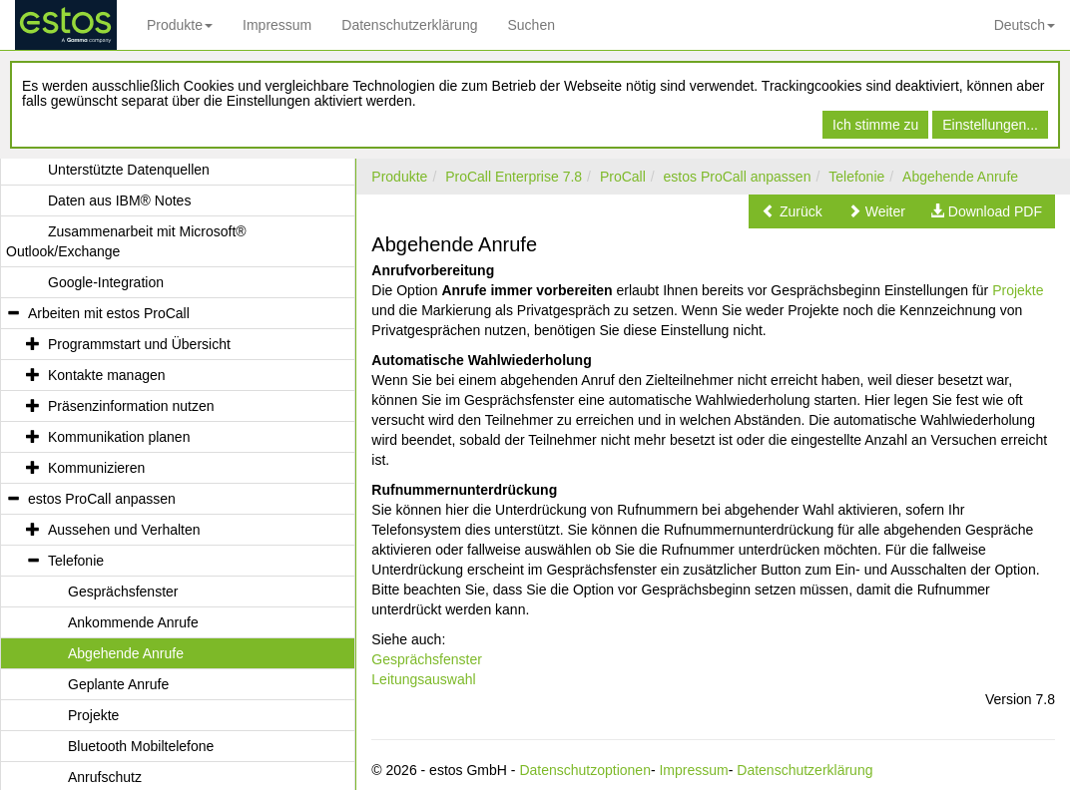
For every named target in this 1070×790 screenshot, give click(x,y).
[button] (792, 211)
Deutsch (1024, 25)
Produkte (180, 25)
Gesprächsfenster (426, 659)
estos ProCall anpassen (737, 177)
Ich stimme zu (875, 125)
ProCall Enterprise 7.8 (513, 177)
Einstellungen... (990, 125)
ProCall (623, 177)
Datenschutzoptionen (585, 770)
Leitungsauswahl (423, 679)
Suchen (530, 25)
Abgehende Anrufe (960, 177)
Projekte (1017, 290)
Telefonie (856, 177)
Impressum (277, 25)
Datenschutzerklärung (409, 25)
